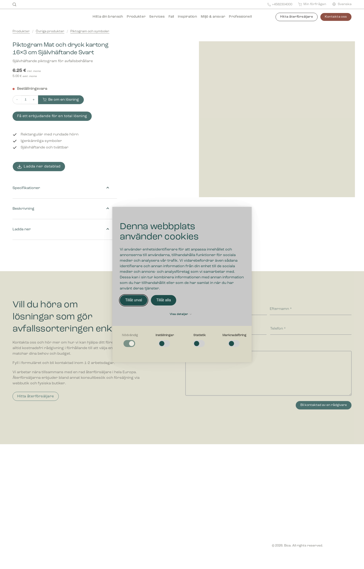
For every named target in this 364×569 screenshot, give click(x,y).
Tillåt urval (133, 300)
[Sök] (14, 4)
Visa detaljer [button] (181, 314)
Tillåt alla (163, 300)
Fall (171, 17)
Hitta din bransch (108, 17)
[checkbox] (129, 340)
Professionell (240, 17)
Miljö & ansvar (213, 17)
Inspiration (187, 17)
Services (157, 17)
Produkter (136, 17)
